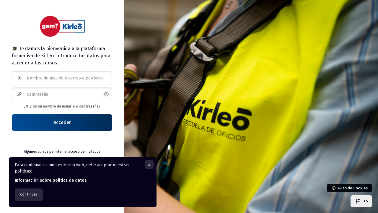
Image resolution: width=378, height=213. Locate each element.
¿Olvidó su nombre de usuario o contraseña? (62, 106)
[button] (361, 201)
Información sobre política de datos (51, 180)
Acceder (62, 122)
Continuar (28, 194)
